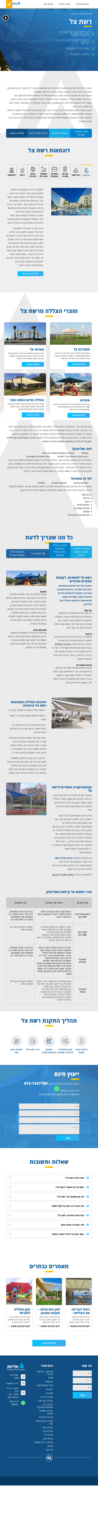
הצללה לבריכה (46, 1398)
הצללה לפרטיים (46, 1418)
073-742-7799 (14, 1378)
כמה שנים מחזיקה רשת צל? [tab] (46, 1216)
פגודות (50, 1447)
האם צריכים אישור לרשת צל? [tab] (46, 1188)
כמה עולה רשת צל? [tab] (46, 1179)
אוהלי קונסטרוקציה (45, 1386)
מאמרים (49, 1394)
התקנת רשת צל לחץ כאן (63, 874)
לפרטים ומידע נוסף (30, 273)
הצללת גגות (47, 1428)
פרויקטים (49, 1382)
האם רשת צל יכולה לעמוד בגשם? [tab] (46, 1235)
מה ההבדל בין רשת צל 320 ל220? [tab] (46, 1207)
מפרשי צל (48, 1436)
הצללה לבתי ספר (45, 1402)
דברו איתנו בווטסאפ (69, 1090)
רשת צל (49, 1390)
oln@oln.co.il (12, 1384)
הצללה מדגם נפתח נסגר (44, 1423)
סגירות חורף (47, 1439)
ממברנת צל (48, 1432)
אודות (50, 1379)
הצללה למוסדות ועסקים (46, 1413)
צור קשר (49, 1451)
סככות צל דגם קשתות (43, 1443)
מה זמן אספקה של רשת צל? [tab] (46, 1198)
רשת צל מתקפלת (62, 644)
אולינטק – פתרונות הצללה (45, 1374)
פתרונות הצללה (85, 13)
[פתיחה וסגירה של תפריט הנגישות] (5, 18)
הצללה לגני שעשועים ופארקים (45, 1407)
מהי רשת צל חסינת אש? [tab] (46, 1226)
